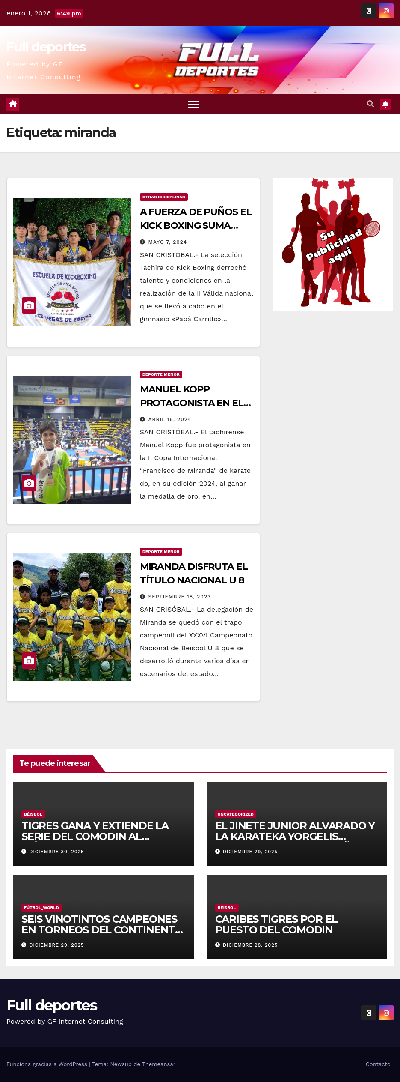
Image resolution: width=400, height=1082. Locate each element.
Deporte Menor (161, 374)
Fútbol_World (41, 907)
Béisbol (33, 814)
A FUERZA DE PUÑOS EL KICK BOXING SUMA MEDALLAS (196, 225)
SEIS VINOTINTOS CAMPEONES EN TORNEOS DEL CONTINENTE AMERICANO (101, 930)
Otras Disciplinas (163, 196)
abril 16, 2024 (169, 419)
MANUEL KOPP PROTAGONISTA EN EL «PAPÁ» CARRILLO (191, 402)
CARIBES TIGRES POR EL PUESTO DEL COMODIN (276, 924)
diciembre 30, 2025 (57, 852)
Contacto (378, 1064)
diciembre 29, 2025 (250, 852)
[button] (370, 104)
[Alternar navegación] (193, 104)
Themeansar (158, 1064)
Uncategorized (236, 814)
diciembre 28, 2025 (250, 945)
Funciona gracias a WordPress (47, 1064)
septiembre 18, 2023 (179, 597)
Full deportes (46, 47)
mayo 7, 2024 (167, 242)
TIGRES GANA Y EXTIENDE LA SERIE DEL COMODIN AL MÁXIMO (95, 836)
